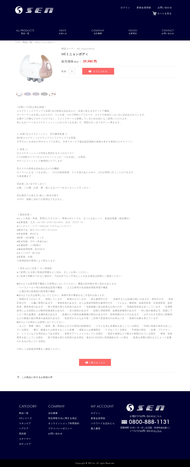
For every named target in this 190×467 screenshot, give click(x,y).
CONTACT (168, 32)
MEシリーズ (25, 418)
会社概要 (53, 413)
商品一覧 (27, 42)
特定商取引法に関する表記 (62, 418)
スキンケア (25, 423)
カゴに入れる (100, 71)
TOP (17, 42)
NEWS (63, 32)
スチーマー (25, 439)
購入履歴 (95, 428)
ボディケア (25, 444)
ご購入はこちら (97, 362)
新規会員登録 (144, 7)
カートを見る (162, 13)
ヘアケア (24, 428)
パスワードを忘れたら (103, 423)
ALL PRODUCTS (25, 32)
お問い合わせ (165, 7)
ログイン (125, 7)
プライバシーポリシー (60, 428)
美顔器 (22, 433)
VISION (133, 32)
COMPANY (97, 32)
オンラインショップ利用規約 (63, 423)
